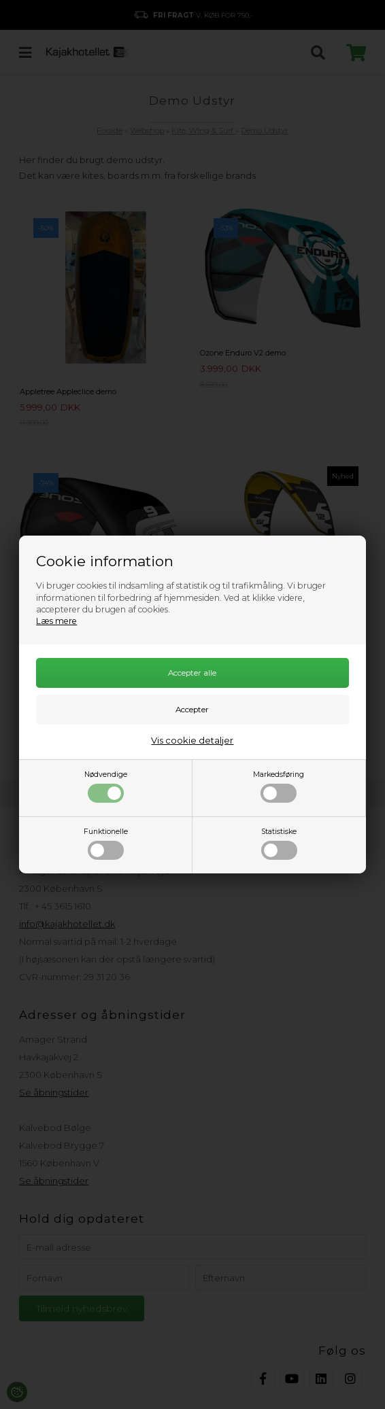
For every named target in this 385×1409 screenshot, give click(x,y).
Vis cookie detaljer (192, 740)
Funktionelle (106, 843)
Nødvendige (105, 786)
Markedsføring (278, 786)
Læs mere (56, 621)
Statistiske (279, 843)
